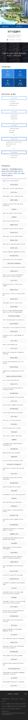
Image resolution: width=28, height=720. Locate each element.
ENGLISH (10, 694)
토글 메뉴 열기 (26, 2)
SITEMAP (16, 694)
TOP (25, 694)
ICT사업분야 (19, 26)
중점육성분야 (5, 26)
